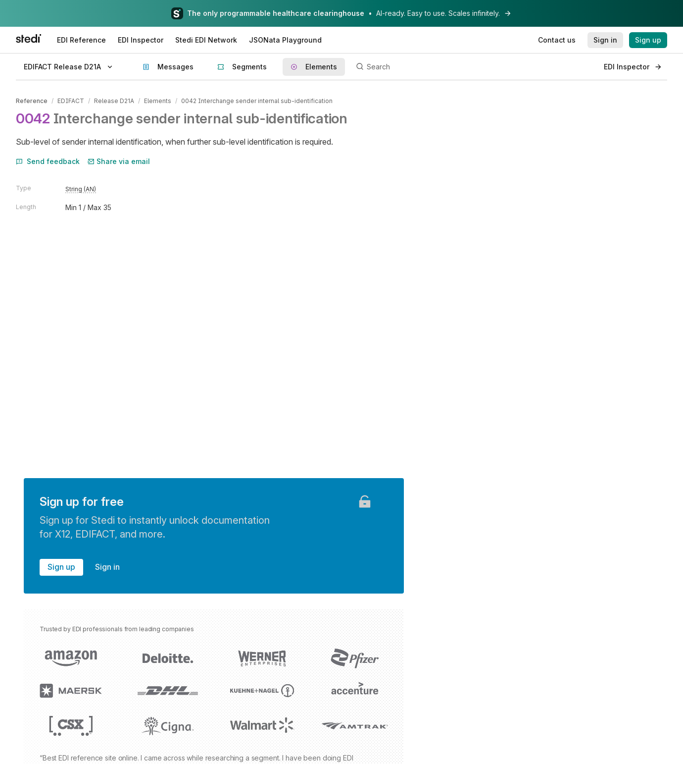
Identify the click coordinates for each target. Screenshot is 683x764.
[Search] (474, 66)
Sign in (107, 567)
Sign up (61, 567)
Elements (157, 101)
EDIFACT (70, 101)
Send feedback (48, 161)
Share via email (119, 161)
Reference (32, 101)
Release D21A (114, 101)
